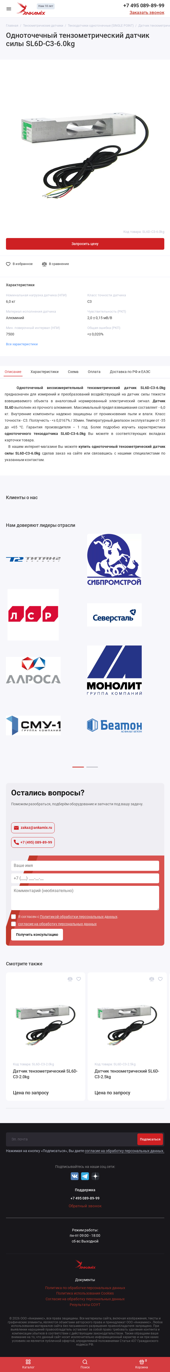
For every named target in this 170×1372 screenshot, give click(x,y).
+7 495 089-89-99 (143, 5)
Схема (73, 372)
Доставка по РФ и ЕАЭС (130, 372)
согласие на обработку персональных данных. (124, 1151)
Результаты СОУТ (85, 1305)
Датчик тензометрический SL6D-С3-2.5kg (127, 1074)
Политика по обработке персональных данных (85, 1288)
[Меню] (9, 8)
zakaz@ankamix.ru (33, 827)
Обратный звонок (85, 1206)
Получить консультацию (37, 934)
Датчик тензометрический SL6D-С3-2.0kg (45, 1074)
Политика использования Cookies (85, 1293)
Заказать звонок (147, 12)
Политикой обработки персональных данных (78, 917)
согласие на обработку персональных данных (57, 924)
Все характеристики (22, 344)
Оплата (94, 372)
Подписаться (150, 1139)
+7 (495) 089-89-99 (33, 842)
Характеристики (45, 372)
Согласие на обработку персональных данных (85, 1299)
